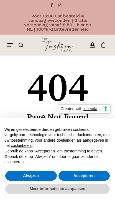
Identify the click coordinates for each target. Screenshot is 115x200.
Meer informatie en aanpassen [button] (57, 188)
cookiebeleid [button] (21, 145)
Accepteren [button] (83, 175)
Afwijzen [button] (31, 175)
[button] (10, 45)
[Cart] (102, 45)
